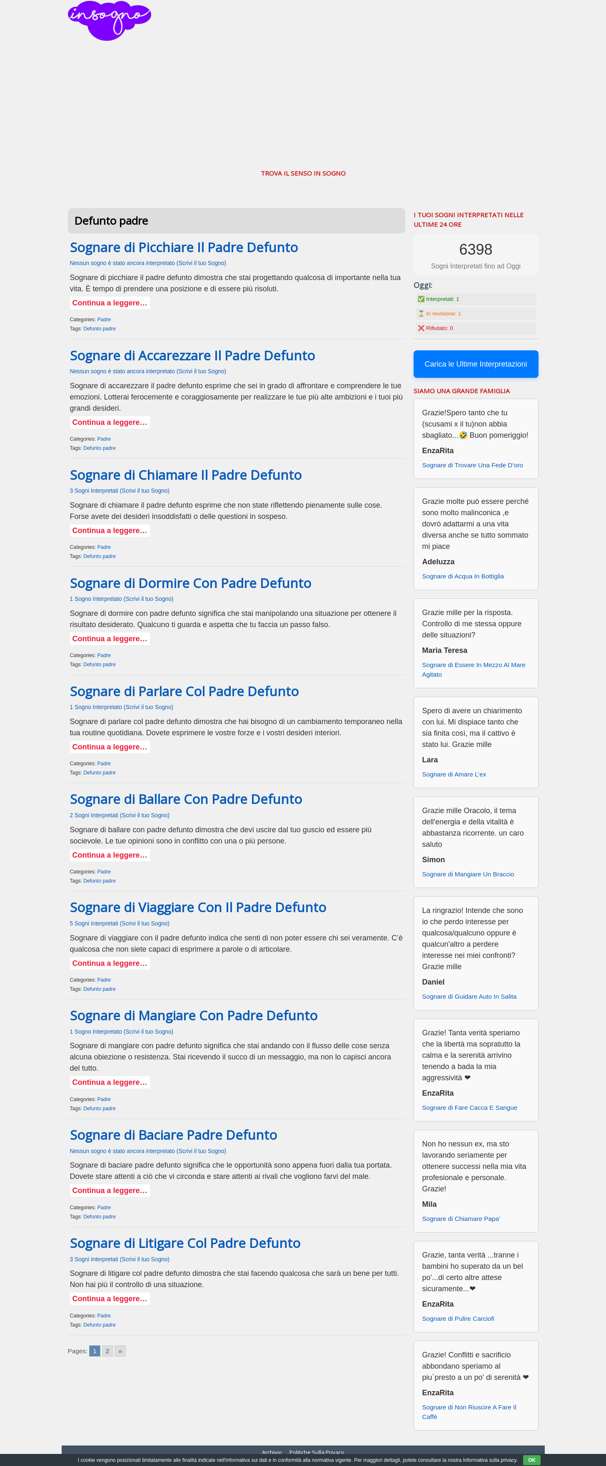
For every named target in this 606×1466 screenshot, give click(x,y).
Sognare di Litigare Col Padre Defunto (185, 1243)
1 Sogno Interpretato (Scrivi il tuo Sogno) (122, 599)
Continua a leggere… (109, 303)
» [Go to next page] (120, 1350)
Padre (104, 319)
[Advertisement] (303, 103)
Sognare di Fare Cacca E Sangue (470, 1107)
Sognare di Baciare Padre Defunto (173, 1135)
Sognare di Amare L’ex (454, 774)
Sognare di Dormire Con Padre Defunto (190, 583)
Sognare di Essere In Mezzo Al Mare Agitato (474, 669)
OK (532, 1460)
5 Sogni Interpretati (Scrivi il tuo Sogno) (120, 923)
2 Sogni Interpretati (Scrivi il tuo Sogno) (120, 815)
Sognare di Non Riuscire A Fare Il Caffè (469, 1412)
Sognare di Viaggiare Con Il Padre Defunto (198, 907)
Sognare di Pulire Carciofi (458, 1318)
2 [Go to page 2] (108, 1350)
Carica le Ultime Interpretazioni (475, 364)
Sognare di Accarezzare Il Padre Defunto (192, 355)
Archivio (272, 1452)
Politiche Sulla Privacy (316, 1452)
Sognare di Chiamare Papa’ (461, 1218)
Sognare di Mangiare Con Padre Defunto (193, 1015)
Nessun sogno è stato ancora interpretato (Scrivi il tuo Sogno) (148, 263)
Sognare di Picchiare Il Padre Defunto (184, 247)
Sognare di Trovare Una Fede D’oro (472, 465)
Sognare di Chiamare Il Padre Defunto (186, 475)
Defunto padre (99, 329)
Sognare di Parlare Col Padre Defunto (184, 691)
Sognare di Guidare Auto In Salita (469, 996)
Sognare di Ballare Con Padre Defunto (186, 799)
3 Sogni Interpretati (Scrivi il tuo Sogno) (120, 491)
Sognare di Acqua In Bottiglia (463, 576)
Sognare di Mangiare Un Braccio (468, 874)
